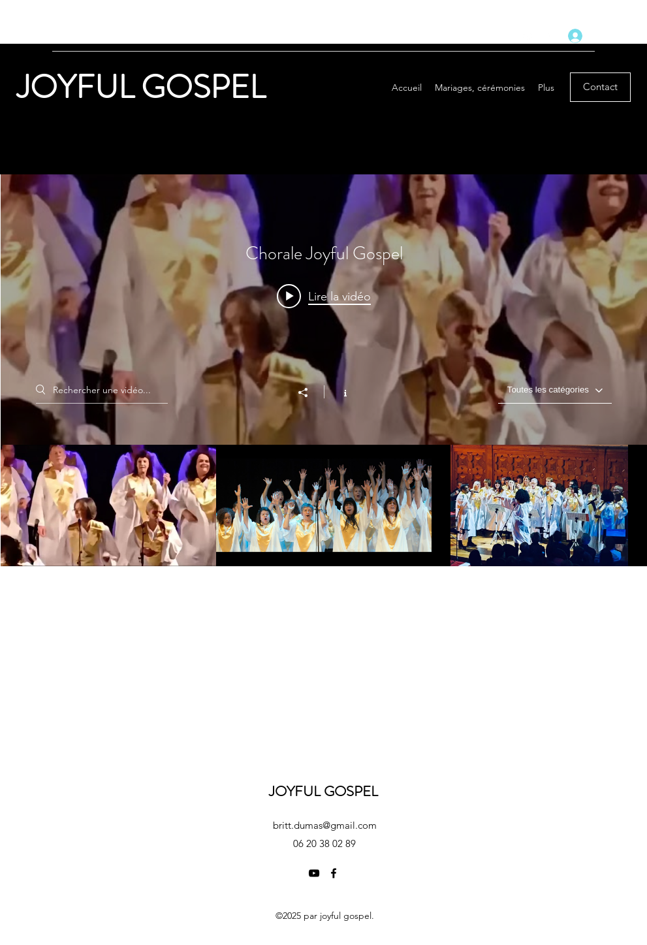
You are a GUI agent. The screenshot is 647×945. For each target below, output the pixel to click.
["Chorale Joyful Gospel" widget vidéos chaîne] (324, 370)
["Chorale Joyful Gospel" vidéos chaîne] (324, 505)
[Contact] (600, 87)
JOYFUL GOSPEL (144, 87)
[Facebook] (547, 35)
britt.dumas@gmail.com (325, 825)
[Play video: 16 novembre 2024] (324, 296)
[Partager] (309, 392)
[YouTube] (528, 35)
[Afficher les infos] (338, 391)
